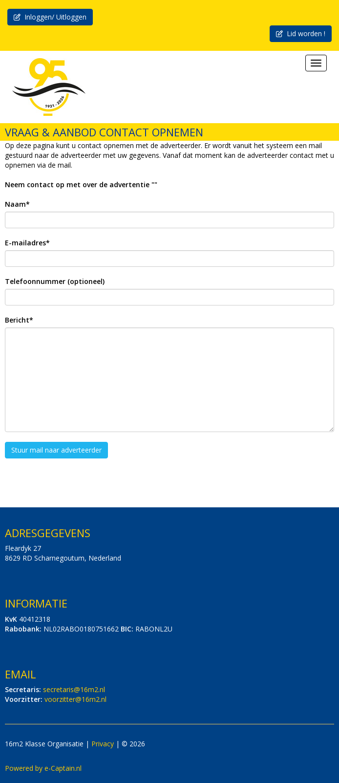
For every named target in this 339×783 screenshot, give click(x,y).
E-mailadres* (27, 242)
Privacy (102, 743)
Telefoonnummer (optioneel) (55, 281)
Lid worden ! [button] (300, 33)
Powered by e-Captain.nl (43, 768)
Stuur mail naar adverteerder (56, 450)
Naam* (17, 204)
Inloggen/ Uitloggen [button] (50, 17)
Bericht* (19, 320)
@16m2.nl (74, 689)
